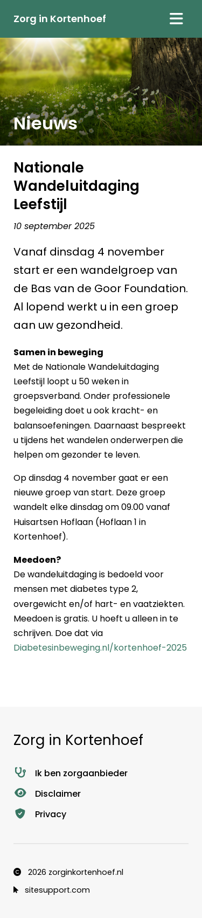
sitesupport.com (51, 890)
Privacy (39, 814)
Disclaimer (47, 793)
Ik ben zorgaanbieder (70, 773)
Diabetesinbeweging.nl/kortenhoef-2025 (100, 647)
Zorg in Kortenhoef (59, 18)
